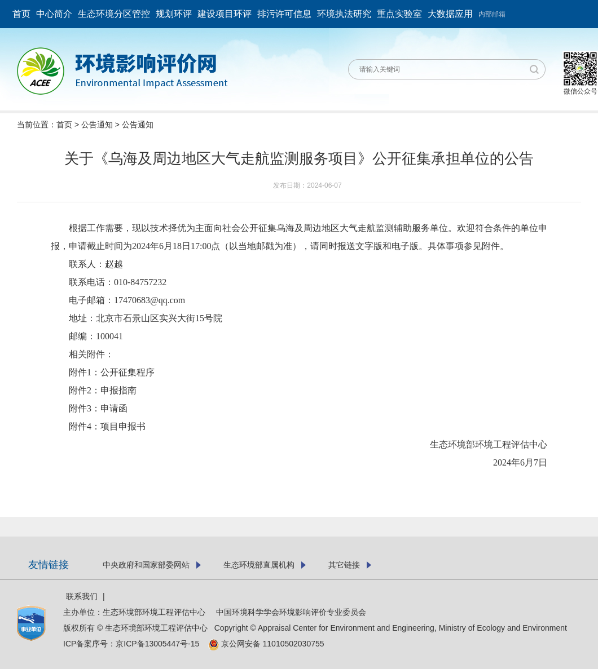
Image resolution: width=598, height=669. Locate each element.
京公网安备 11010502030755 (266, 643)
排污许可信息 (284, 14)
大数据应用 (450, 14)
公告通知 (97, 124)
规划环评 (174, 14)
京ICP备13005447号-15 (161, 643)
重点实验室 (399, 14)
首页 (21, 14)
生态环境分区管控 (114, 14)
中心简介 (54, 14)
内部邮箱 (491, 14)
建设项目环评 (224, 14)
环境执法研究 (344, 14)
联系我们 (82, 596)
